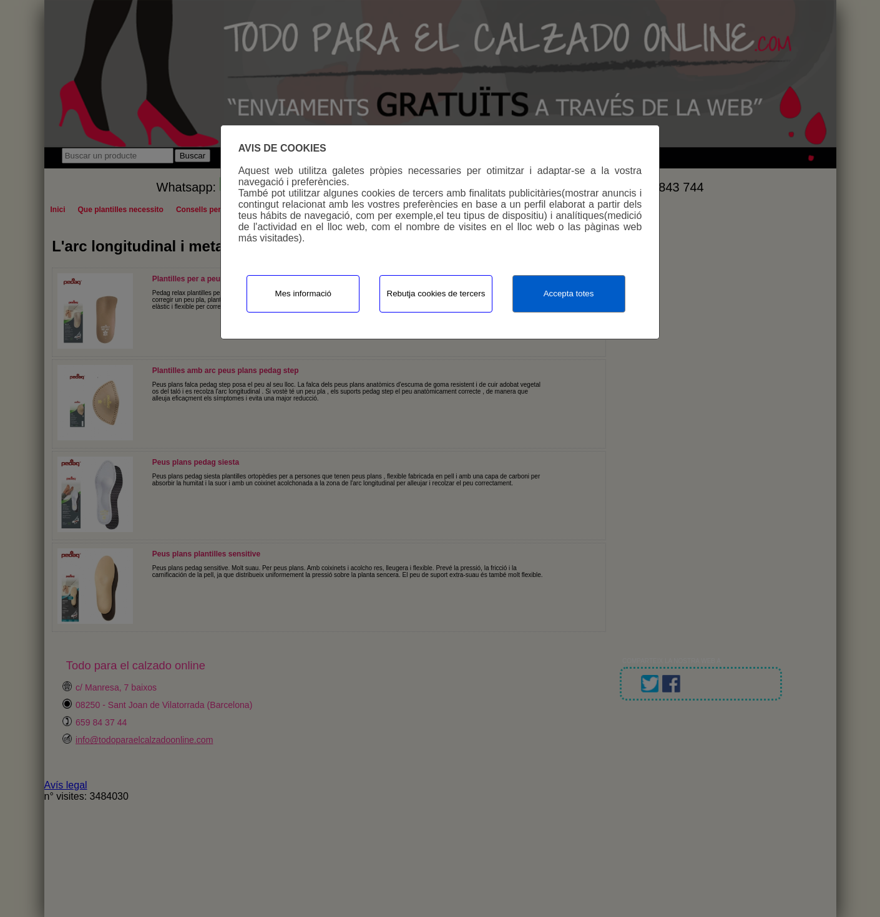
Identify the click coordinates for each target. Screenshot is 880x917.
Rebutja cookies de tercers (436, 293)
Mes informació (303, 293)
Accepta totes (569, 293)
